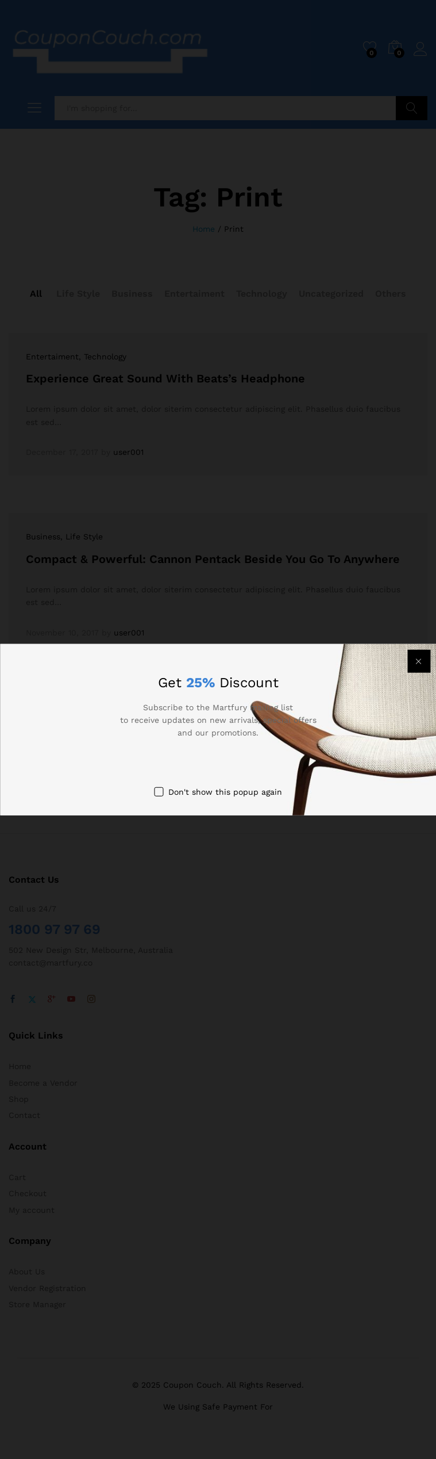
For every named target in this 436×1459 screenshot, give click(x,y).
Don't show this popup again (225, 791)
